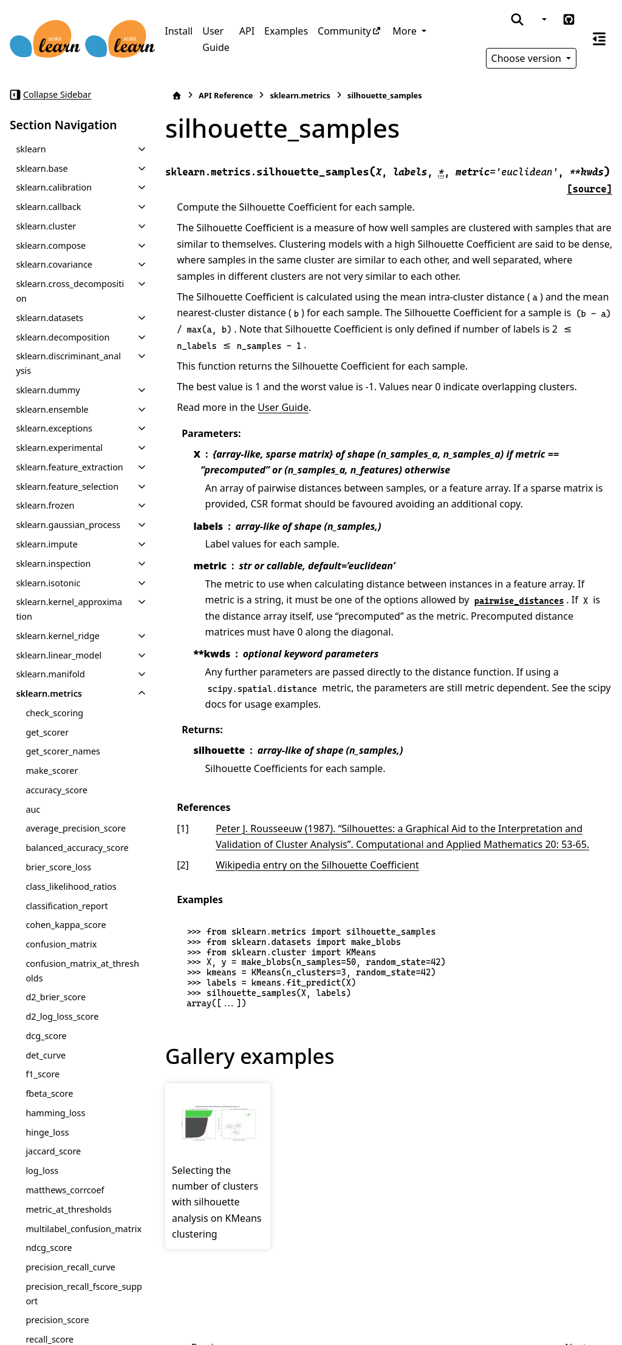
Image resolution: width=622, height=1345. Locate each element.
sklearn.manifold (50, 674)
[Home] (177, 95)
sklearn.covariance (54, 264)
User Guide (216, 38)
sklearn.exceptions (54, 428)
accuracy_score (56, 790)
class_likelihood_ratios (71, 886)
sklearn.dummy (48, 390)
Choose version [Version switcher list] (527, 58)
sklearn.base (41, 168)
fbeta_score (49, 1093)
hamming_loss (55, 1113)
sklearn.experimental (59, 447)
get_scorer (47, 732)
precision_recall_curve (70, 1267)
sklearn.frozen (45, 505)
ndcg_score (49, 1247)
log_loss (42, 1170)
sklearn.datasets (49, 318)
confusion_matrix (61, 944)
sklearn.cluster (46, 226)
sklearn (31, 149)
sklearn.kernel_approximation (69, 609)
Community (344, 31)
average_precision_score (76, 828)
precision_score (57, 1320)
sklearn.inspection (53, 563)
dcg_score (46, 1036)
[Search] (517, 19)
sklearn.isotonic (48, 583)
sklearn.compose (51, 245)
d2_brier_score (56, 997)
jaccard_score (53, 1151)
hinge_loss (47, 1132)
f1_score (43, 1074)
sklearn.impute (46, 544)
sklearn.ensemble (52, 409)
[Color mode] (543, 19)
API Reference (226, 95)
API (247, 31)
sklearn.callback (48, 206)
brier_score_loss (58, 867)
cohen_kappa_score (66, 924)
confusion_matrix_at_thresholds (82, 971)
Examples (286, 31)
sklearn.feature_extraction (69, 467)
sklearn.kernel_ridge (58, 636)
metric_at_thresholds (68, 1209)
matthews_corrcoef (65, 1190)
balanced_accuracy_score (77, 847)
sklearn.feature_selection (67, 486)
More (405, 31)
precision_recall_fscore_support (84, 1294)
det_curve (46, 1055)
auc (33, 809)
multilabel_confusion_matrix (84, 1229)
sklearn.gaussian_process (68, 524)
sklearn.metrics (49, 693)
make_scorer (52, 770)
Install (179, 31)
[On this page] (599, 39)
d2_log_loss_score (62, 1016)
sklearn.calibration (54, 187)
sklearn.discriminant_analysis (68, 363)
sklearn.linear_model (58, 655)
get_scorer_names (63, 751)
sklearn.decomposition (62, 337)
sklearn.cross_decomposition (70, 291)
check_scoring (54, 713)
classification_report (67, 906)
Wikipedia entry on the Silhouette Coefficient (317, 865)
